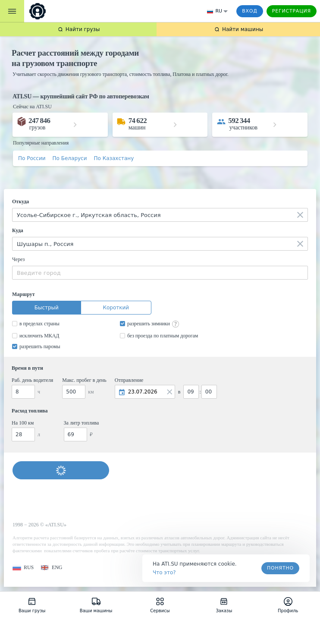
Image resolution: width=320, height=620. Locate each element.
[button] (23, 567)
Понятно (280, 568)
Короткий (116, 308)
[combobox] (160, 215)
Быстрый (47, 308)
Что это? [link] (164, 573)
